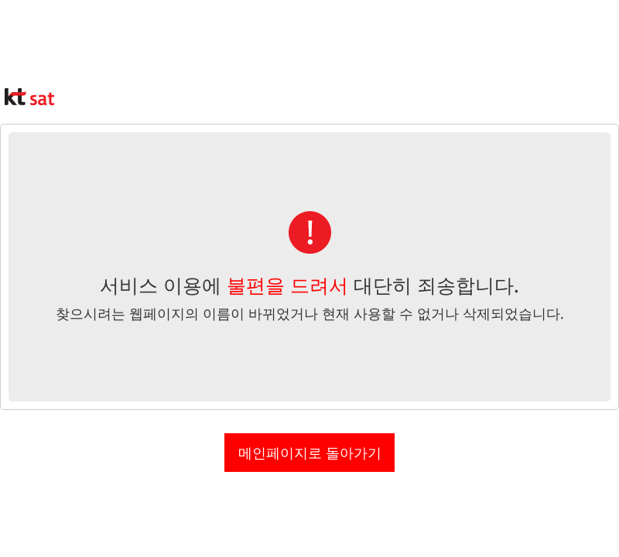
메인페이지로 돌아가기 (309, 452)
